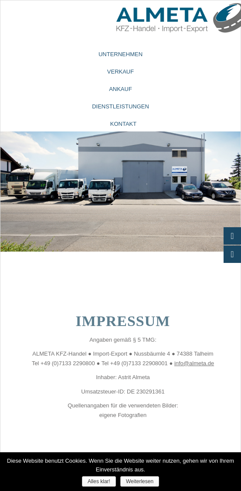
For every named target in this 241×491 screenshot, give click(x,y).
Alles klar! (99, 481)
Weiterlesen (139, 481)
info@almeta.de (194, 363)
